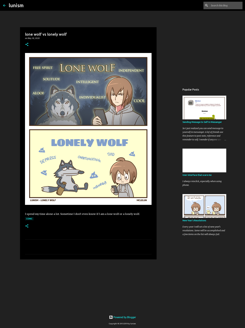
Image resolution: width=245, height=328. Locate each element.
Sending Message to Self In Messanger (202, 122)
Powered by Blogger (122, 317)
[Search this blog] (226, 5)
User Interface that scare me (197, 175)
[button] (27, 45)
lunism (16, 5)
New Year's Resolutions (194, 220)
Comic (29, 219)
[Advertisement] (88, 286)
